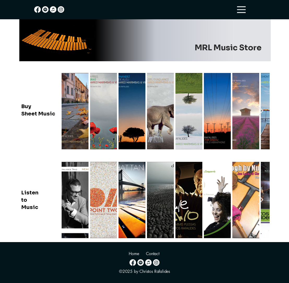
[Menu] (241, 9)
